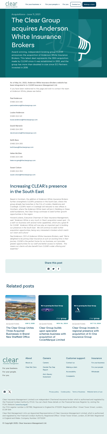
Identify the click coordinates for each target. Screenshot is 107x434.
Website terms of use (94, 392)
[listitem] (65, 4)
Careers (46, 363)
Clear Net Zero (31, 367)
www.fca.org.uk (21, 405)
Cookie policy (65, 392)
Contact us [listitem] (76, 4)
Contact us (70, 363)
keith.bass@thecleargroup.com (21, 147)
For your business (97, 363)
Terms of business (78, 392)
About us (28, 363)
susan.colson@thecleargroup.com (22, 175)
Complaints (70, 376)
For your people (97, 367)
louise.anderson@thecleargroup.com (24, 120)
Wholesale (95, 372)
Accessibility (71, 372)
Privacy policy (54, 392)
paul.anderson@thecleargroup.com (23, 105)
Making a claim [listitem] (89, 4)
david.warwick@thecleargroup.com (23, 133)
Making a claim (71, 367)
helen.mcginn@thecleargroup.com (23, 160)
